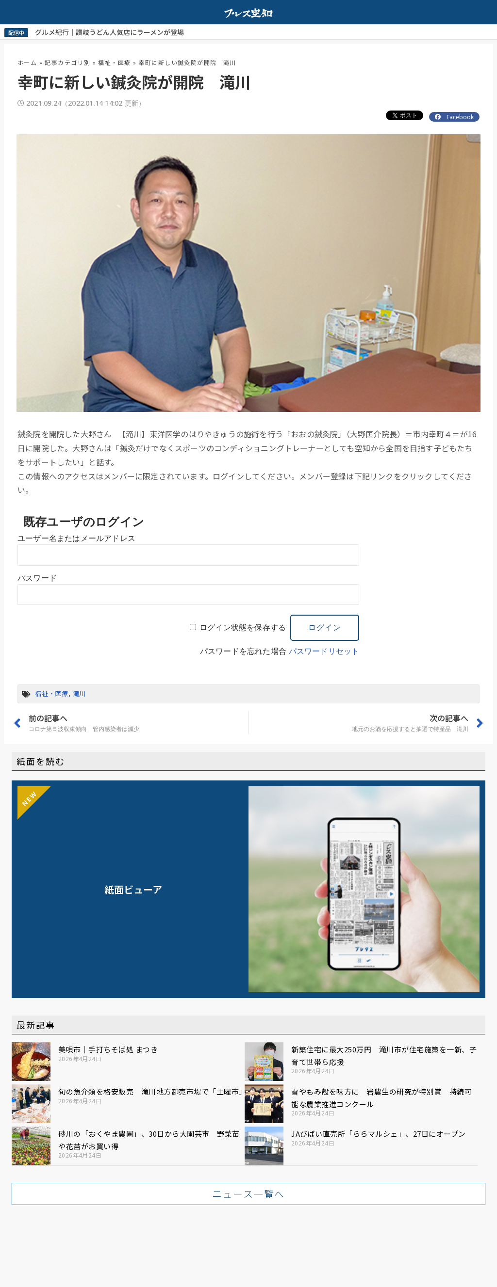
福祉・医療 (114, 62)
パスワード (37, 577)
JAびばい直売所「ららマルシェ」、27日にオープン (378, 1133)
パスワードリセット (324, 651)
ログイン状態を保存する (242, 627)
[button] (248, 1193)
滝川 (79, 693)
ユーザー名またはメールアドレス (76, 538)
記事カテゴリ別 (67, 62)
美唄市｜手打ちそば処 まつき (108, 1049)
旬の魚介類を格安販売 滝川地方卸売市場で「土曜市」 (152, 1091)
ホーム (27, 62)
